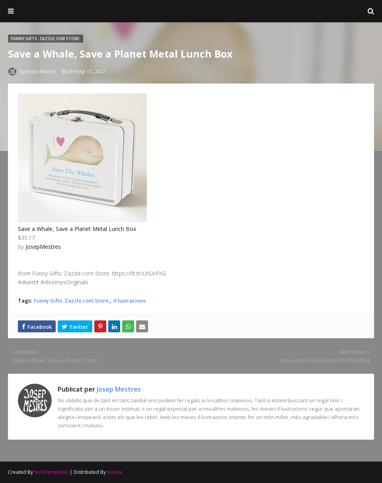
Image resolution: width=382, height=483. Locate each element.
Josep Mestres (191, 8)
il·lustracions (129, 300)
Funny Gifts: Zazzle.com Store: (72, 300)
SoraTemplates (51, 472)
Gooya (114, 472)
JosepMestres (43, 246)
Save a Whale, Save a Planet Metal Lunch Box (77, 229)
